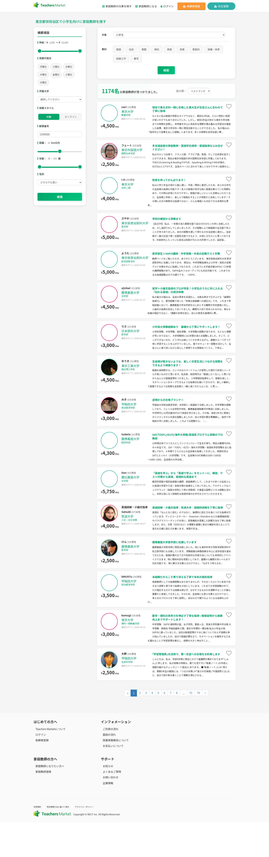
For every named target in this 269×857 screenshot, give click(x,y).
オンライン (71, 117)
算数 (144, 49)
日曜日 (43, 82)
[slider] (40, 51)
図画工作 (121, 58)
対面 (48, 117)
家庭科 (196, 49)
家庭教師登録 (41, 806)
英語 (169, 49)
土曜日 (68, 74)
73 (191, 728)
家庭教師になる (146, 6)
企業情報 (106, 818)
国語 (118, 49)
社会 (131, 49)
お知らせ (106, 801)
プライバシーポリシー (95, 841)
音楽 (182, 49)
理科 (156, 49)
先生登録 (221, 6)
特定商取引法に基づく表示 (63, 841)
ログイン (167, 6)
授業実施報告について (114, 775)
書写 (136, 58)
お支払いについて (111, 780)
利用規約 (38, 841)
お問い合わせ (109, 812)
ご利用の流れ (109, 764)
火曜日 (56, 66)
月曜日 (43, 66)
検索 (60, 197)
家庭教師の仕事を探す (117, 6)
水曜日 (68, 66)
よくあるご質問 (110, 806)
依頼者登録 (191, 6)
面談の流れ (107, 769)
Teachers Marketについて (49, 764)
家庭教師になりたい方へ (48, 801)
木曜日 (43, 74)
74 (199, 728)
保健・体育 (214, 49)
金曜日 (56, 74)
